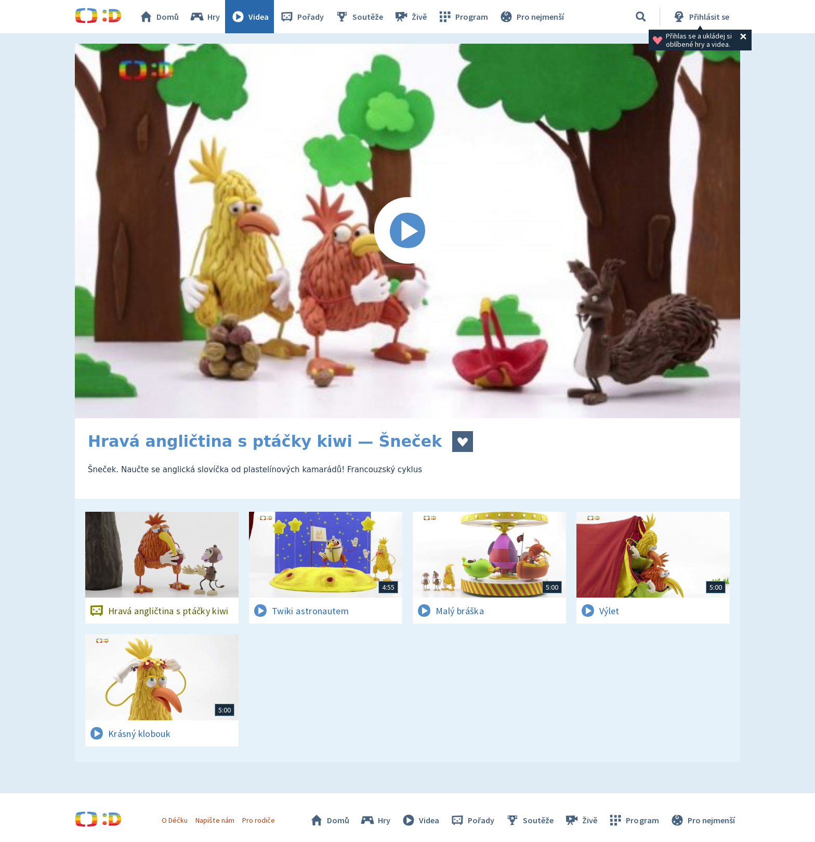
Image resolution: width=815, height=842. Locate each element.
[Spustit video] (407, 231)
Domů (158, 16)
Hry (204, 16)
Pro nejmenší (531, 16)
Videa (249, 16)
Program (462, 16)
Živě (410, 16)
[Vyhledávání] (641, 16)
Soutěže (358, 16)
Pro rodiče (258, 820)
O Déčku (175, 820)
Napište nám (214, 820)
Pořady (301, 16)
